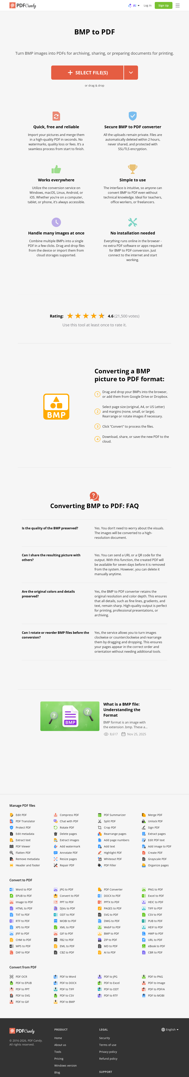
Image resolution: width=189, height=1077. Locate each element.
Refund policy (108, 1058)
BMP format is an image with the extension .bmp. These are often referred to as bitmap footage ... (125, 724)
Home (58, 1038)
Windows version (65, 1065)
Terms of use (107, 1045)
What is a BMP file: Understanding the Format (121, 709)
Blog (57, 1072)
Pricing (58, 1058)
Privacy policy (108, 1052)
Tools (57, 1052)
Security (104, 1038)
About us (60, 1045)
